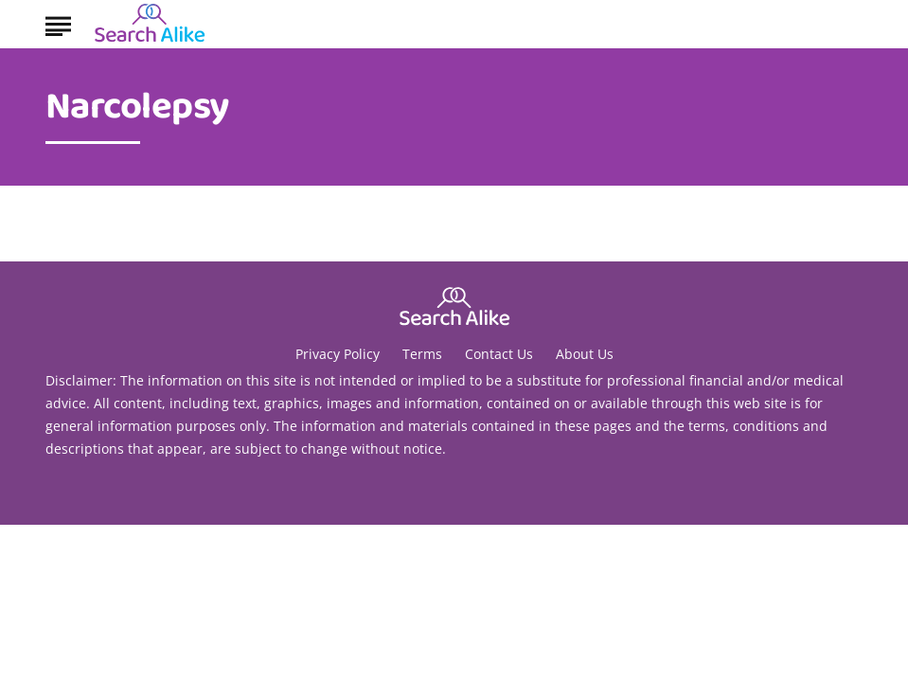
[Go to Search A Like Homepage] (149, 24)
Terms (422, 354)
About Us (585, 354)
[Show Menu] (58, 22)
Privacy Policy (337, 354)
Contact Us (499, 354)
